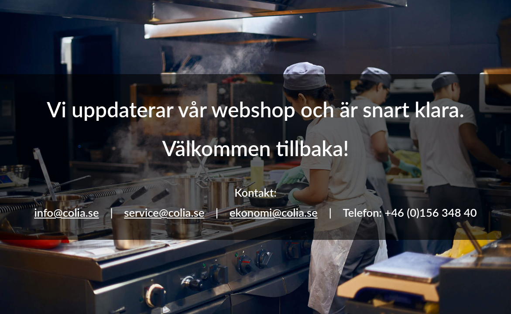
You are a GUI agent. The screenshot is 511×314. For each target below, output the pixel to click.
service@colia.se (164, 212)
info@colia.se (66, 212)
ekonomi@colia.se (274, 212)
